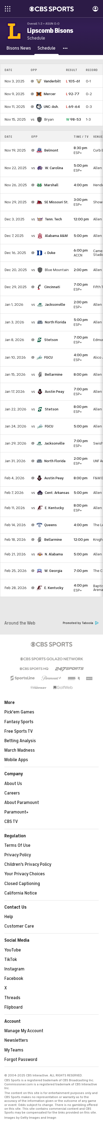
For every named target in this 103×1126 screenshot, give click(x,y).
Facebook (13, 978)
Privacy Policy (17, 855)
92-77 (72, 94)
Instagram (14, 969)
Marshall (51, 185)
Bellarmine (54, 374)
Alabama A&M (56, 235)
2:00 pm (81, 270)
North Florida (55, 322)
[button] (65, 48)
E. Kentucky (54, 508)
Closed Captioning (22, 883)
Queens (50, 525)
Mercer (50, 94)
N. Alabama (54, 554)
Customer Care (19, 926)
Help (8, 916)
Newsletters (16, 1040)
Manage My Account (23, 1031)
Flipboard (13, 1007)
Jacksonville (55, 304)
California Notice (20, 893)
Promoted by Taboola (81, 623)
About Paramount (21, 802)
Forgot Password (20, 1059)
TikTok (10, 959)
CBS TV (11, 821)
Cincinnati (52, 287)
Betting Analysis (20, 741)
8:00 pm (81, 374)
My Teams (13, 1050)
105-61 (73, 81)
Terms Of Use (17, 845)
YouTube (12, 950)
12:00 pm (81, 219)
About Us (13, 783)
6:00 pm (81, 250)
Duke (51, 252)
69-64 (73, 106)
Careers (12, 793)
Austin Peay (54, 391)
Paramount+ (16, 812)
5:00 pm (81, 165)
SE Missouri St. (56, 202)
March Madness (19, 750)
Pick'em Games (19, 712)
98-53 (73, 119)
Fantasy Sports (18, 722)
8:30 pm (80, 148)
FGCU (48, 357)
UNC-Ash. (51, 106)
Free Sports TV (18, 731)
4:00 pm (81, 185)
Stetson (51, 339)
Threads (12, 997)
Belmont (51, 150)
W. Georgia (53, 570)
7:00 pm (81, 284)
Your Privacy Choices (24, 874)
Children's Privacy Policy (27, 864)
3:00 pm (81, 199)
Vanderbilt (52, 81)
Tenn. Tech (53, 219)
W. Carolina (54, 168)
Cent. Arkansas (57, 492)
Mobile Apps (16, 760)
